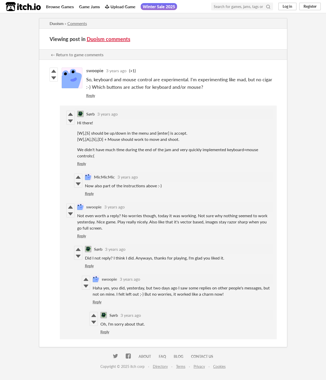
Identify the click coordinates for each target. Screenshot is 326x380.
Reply (90, 95)
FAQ (162, 356)
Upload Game (120, 6)
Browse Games (60, 6)
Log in (287, 6)
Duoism (56, 23)
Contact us (202, 356)
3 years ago (116, 70)
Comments (77, 23)
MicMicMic (104, 176)
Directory (160, 366)
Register (310, 6)
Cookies (219, 366)
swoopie (95, 70)
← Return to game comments (77, 54)
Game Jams (89, 6)
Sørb (90, 113)
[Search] (268, 6)
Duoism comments (108, 39)
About (145, 356)
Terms (180, 366)
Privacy (199, 366)
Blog (178, 356)
